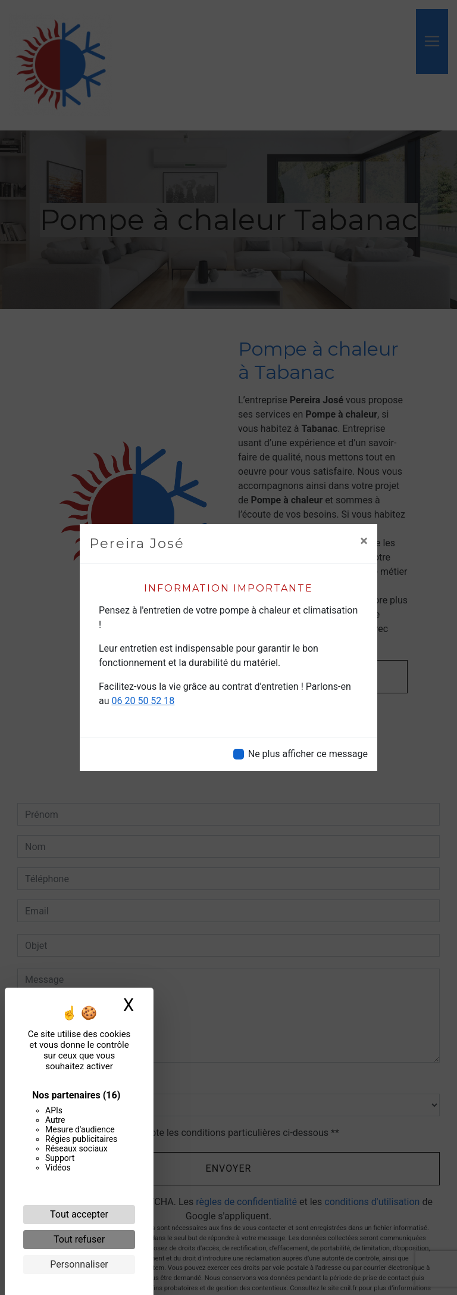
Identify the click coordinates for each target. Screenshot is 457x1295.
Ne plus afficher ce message (308, 753)
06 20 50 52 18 (143, 700)
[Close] (363, 541)
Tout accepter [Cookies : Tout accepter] (79, 1214)
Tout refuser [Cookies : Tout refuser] (79, 1239)
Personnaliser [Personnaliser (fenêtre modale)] (79, 1264)
